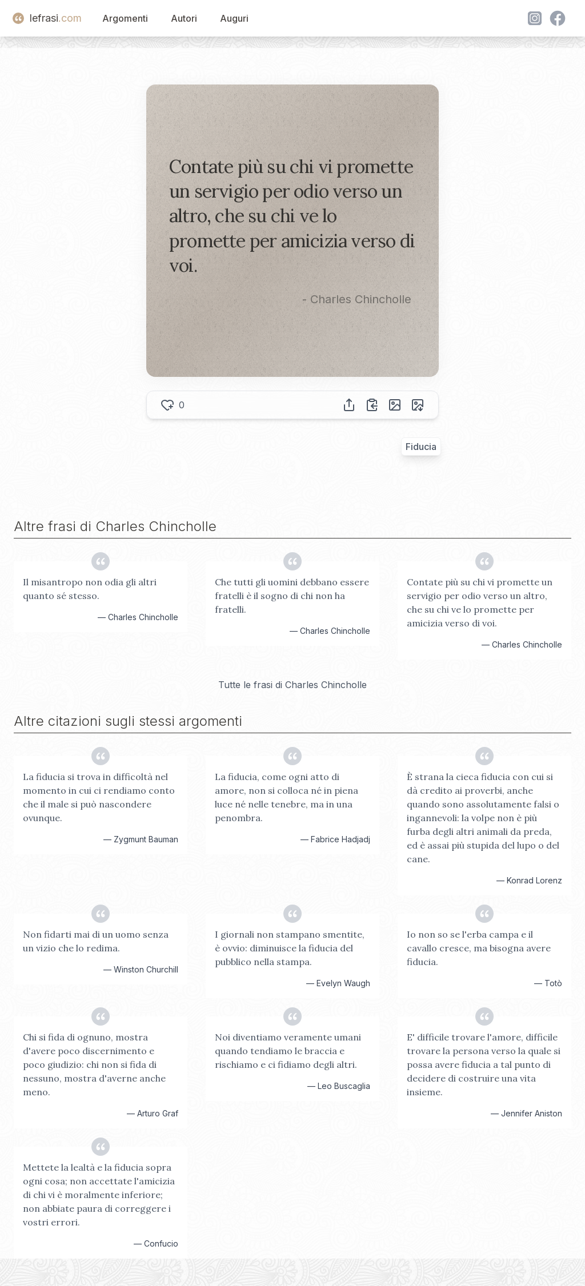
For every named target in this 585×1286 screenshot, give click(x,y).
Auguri (234, 18)
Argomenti (125, 18)
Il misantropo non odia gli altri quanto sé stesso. (90, 588)
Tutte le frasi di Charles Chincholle (292, 684)
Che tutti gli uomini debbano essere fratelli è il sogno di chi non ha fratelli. (292, 595)
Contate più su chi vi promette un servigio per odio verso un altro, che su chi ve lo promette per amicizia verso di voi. (479, 602)
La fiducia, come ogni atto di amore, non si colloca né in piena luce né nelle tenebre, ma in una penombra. (286, 797)
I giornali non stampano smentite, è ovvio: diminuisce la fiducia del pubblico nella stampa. (289, 948)
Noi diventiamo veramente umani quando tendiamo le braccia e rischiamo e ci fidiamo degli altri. (288, 1050)
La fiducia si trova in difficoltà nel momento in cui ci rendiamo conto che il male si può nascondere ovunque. (99, 797)
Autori (184, 18)
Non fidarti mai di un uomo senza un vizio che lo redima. (96, 941)
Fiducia (421, 446)
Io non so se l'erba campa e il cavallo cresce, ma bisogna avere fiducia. (479, 948)
